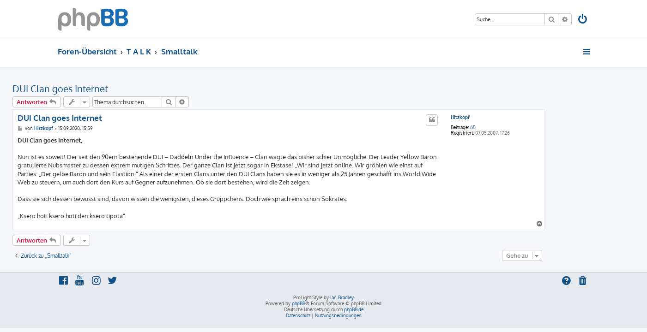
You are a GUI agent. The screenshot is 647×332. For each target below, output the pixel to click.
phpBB (298, 303)
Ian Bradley (342, 297)
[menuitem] (582, 20)
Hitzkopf (505, 117)
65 (518, 127)
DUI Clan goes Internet (105, 89)
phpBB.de (353, 309)
